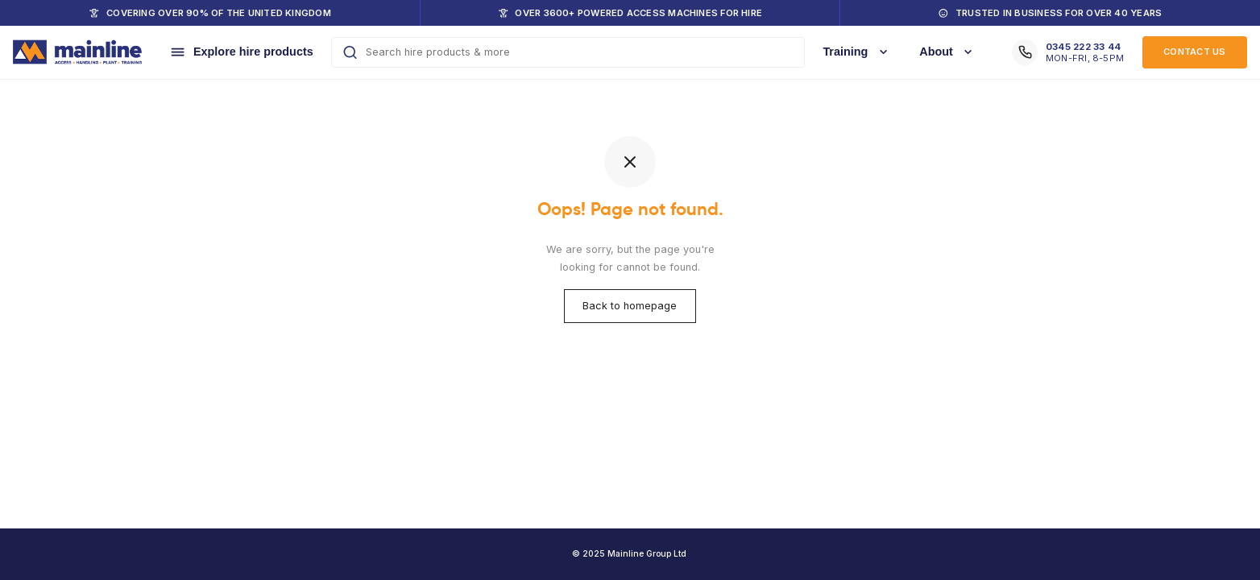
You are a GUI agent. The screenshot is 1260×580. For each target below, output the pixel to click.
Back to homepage (630, 305)
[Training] (857, 52)
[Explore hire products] (241, 52)
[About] (948, 52)
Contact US (1194, 51)
